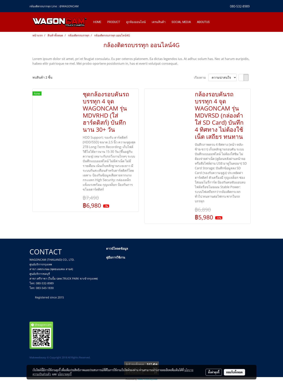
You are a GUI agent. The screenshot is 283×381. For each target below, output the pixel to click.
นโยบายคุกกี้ (65, 374)
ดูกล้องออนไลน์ (136, 22)
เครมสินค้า (158, 22)
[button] (216, 22)
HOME (97, 22)
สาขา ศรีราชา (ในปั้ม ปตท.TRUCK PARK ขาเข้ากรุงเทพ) (63, 278)
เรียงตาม (201, 77)
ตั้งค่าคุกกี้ (213, 372)
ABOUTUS (203, 22)
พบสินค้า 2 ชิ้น (42, 77)
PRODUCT (113, 22)
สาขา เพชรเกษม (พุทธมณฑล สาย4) (51, 269)
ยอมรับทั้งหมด (234, 372)
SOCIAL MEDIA (181, 22)
